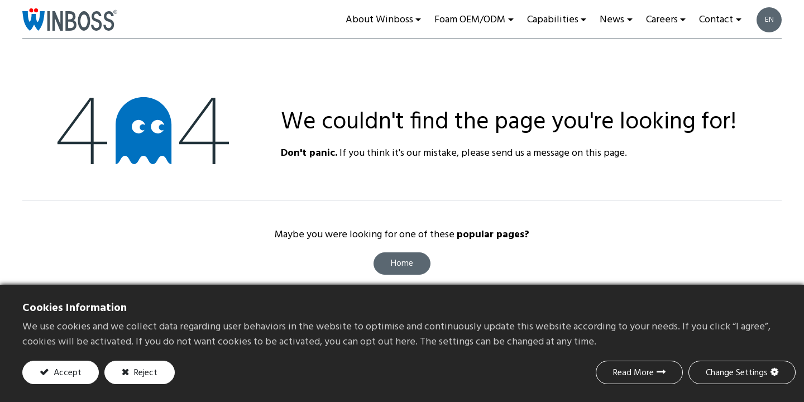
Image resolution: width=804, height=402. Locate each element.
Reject (144, 373)
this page (605, 153)
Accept (66, 373)
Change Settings (737, 373)
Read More (633, 373)
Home (402, 263)
